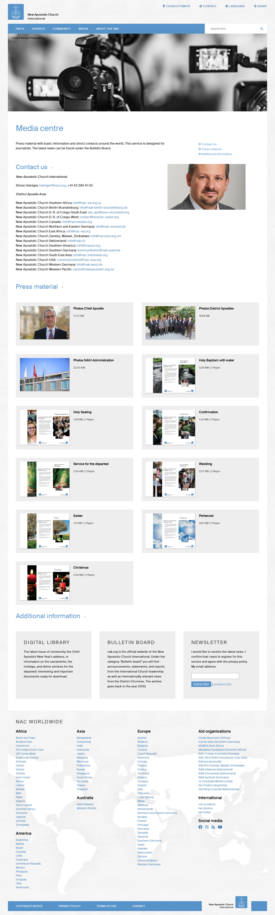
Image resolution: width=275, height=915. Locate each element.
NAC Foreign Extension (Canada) (218, 753)
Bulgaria (143, 745)
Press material (209, 149)
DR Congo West (26, 753)
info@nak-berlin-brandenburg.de (103, 208)
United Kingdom (148, 860)
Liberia (20, 785)
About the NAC (107, 28)
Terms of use (107, 906)
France (142, 769)
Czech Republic (147, 753)
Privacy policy (70, 906)
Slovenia (143, 836)
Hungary (143, 781)
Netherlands (145, 809)
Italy (140, 789)
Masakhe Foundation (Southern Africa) (222, 749)
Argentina (22, 840)
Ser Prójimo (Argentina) (212, 785)
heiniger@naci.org (52, 185)
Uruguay (21, 879)
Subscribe (201, 684)
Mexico (20, 867)
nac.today (204, 812)
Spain (141, 844)
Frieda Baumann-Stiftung (214, 738)
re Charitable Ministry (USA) (215, 781)
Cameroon (22, 745)
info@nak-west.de (89, 264)
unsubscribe (222, 684)
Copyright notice (29, 906)
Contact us (207, 144)
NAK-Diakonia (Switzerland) (215, 769)
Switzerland (145, 852)
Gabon (20, 765)
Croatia (142, 749)
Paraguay (22, 871)
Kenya (20, 781)
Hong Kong (84, 742)
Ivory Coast (23, 777)
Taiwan (81, 785)
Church (38, 28)
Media (83, 28)
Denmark (143, 757)
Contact (138, 906)
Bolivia (20, 844)
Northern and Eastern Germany (157, 813)
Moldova (143, 805)
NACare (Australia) (209, 761)
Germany (143, 773)
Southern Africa (25, 809)
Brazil (19, 848)
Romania (143, 829)
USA (18, 883)
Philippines (83, 765)
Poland (142, 821)
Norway (142, 817)
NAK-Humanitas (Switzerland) (217, 773)
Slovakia (143, 832)
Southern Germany (150, 840)
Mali (18, 793)
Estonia (142, 761)
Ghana (20, 769)
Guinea (20, 773)
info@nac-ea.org (78, 231)
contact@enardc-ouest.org (99, 217)
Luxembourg (146, 797)
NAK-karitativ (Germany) (213, 777)
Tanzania (21, 813)
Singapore (83, 773)
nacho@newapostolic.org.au (93, 269)
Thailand (82, 789)
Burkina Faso (24, 742)
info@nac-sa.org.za (87, 203)
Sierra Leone (24, 805)
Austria (142, 738)
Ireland (142, 785)
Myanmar (83, 761)
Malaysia (82, 757)
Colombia (22, 859)
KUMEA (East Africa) (211, 745)
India (80, 745)
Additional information (215, 154)
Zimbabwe (22, 825)
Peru (19, 875)
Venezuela (22, 887)
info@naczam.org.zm (106, 236)
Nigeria (20, 801)
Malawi (20, 789)
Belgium (143, 742)
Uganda (21, 817)
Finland (142, 765)
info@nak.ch (76, 241)
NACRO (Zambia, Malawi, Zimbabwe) (221, 765)
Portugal (143, 825)
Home (14, 38)
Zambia (21, 821)
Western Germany (149, 864)
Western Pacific (86, 808)
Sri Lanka (82, 781)
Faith (20, 28)
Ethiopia (21, 761)
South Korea (84, 777)
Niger (19, 797)
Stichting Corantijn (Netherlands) (218, 789)
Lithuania (143, 793)
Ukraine (142, 856)
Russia (81, 769)
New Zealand (85, 804)
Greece (142, 777)
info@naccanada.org (77, 222)
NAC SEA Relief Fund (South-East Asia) (222, 757)
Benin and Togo (25, 738)
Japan (81, 753)
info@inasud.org (88, 245)
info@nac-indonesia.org (90, 255)
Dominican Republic (28, 863)
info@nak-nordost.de (111, 226)
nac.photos (205, 808)
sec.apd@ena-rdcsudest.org (108, 212)
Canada (21, 851)
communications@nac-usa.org (79, 260)
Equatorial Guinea (27, 757)
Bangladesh (84, 738)
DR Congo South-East (30, 749)
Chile (19, 855)
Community (62, 28)
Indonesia (83, 749)
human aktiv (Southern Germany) (219, 742)
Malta (141, 801)
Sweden (143, 848)
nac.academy (207, 804)
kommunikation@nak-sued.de (99, 250)
